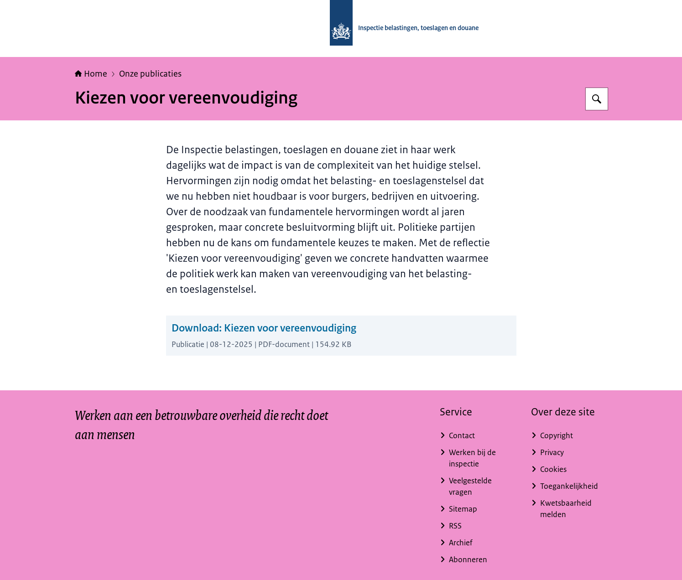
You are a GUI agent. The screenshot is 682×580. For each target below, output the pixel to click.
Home (91, 73)
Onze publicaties (150, 73)
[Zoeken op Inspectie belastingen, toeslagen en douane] (597, 99)
